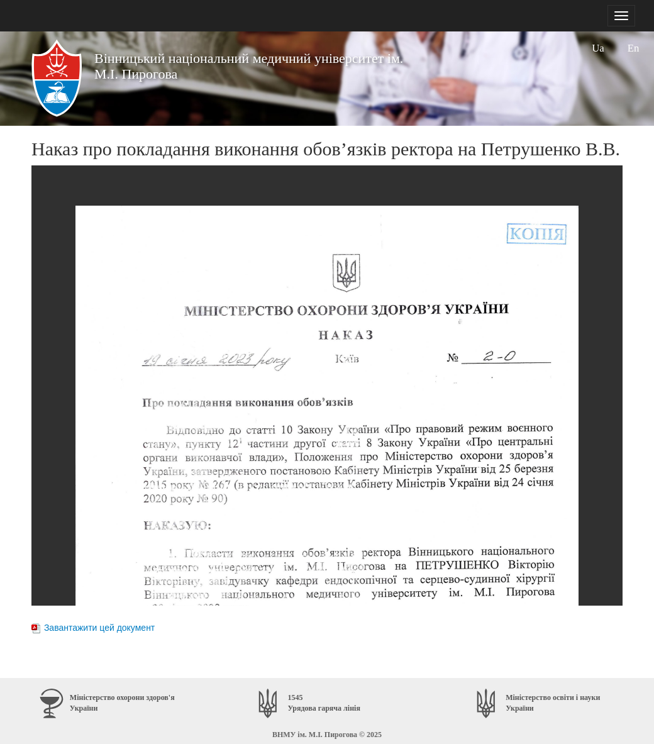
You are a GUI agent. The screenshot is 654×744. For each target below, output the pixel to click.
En (634, 48)
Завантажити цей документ (99, 628)
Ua (598, 48)
